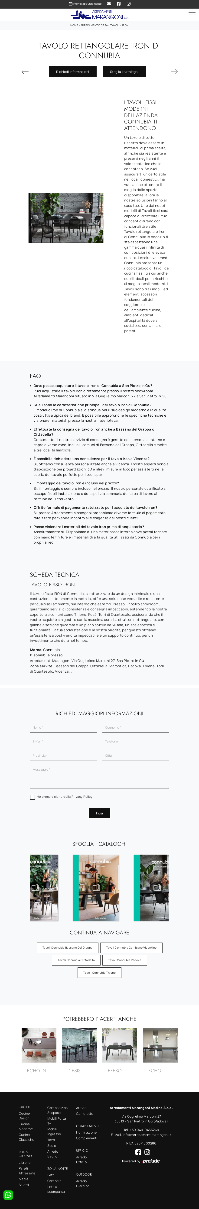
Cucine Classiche (26, 1137)
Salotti (24, 1185)
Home (74, 25)
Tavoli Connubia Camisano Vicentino (131, 948)
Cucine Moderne (26, 1126)
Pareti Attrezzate (27, 1170)
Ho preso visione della (65, 796)
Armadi (81, 1107)
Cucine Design (24, 1115)
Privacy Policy (82, 796)
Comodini (54, 1181)
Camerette (84, 1113)
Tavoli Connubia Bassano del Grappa (67, 948)
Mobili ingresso (54, 1131)
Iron (125, 25)
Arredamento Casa (94, 25)
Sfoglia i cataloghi (124, 71)
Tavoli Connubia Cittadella (76, 960)
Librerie (25, 1162)
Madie (24, 1179)
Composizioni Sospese (57, 1110)
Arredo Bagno (52, 1153)
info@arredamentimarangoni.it (147, 1134)
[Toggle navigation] (192, 14)
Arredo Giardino (82, 1183)
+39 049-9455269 (144, 1130)
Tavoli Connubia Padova (124, 960)
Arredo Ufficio (81, 1159)
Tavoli (115, 25)
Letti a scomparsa (56, 1189)
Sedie (51, 1145)
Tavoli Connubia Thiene (99, 973)
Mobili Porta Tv (56, 1120)
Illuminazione (86, 1132)
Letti (51, 1175)
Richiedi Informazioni (72, 71)
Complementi (86, 1138)
